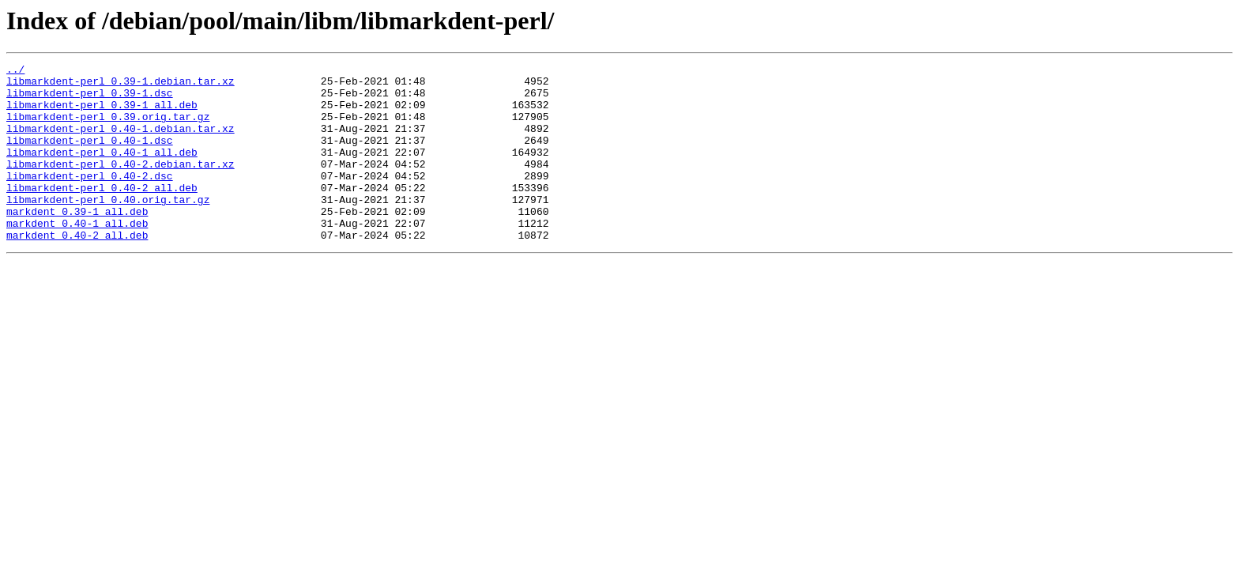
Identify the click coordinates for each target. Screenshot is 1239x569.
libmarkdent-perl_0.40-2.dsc (89, 199)
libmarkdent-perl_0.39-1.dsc (89, 99)
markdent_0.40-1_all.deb (77, 256)
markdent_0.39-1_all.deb (77, 242)
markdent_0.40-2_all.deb (77, 270)
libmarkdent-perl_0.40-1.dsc (89, 156)
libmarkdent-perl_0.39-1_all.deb (102, 114)
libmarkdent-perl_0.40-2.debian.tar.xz (120, 185)
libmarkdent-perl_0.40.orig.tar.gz (107, 227)
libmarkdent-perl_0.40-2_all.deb (102, 213)
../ (15, 71)
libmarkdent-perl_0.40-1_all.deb (102, 171)
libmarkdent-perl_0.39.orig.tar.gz (107, 128)
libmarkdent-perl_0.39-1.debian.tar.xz (120, 85)
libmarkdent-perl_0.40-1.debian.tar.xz (120, 142)
